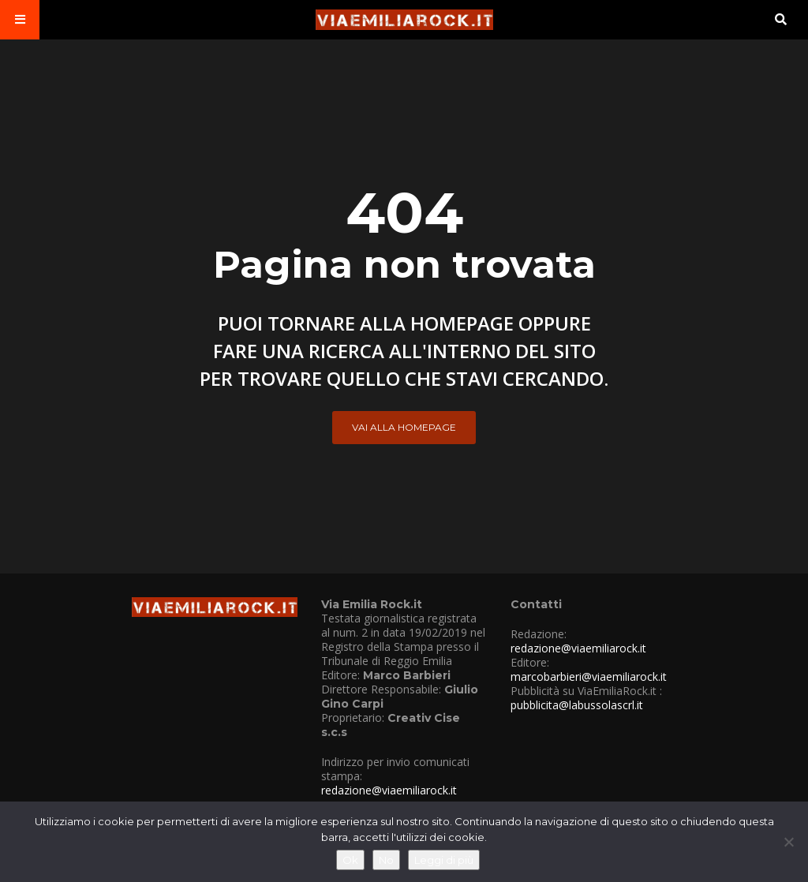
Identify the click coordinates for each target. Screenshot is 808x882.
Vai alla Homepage (404, 427)
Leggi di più (443, 860)
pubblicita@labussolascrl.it (577, 704)
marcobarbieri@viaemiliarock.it (589, 676)
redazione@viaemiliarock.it (389, 790)
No (386, 860)
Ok (350, 860)
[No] (788, 842)
